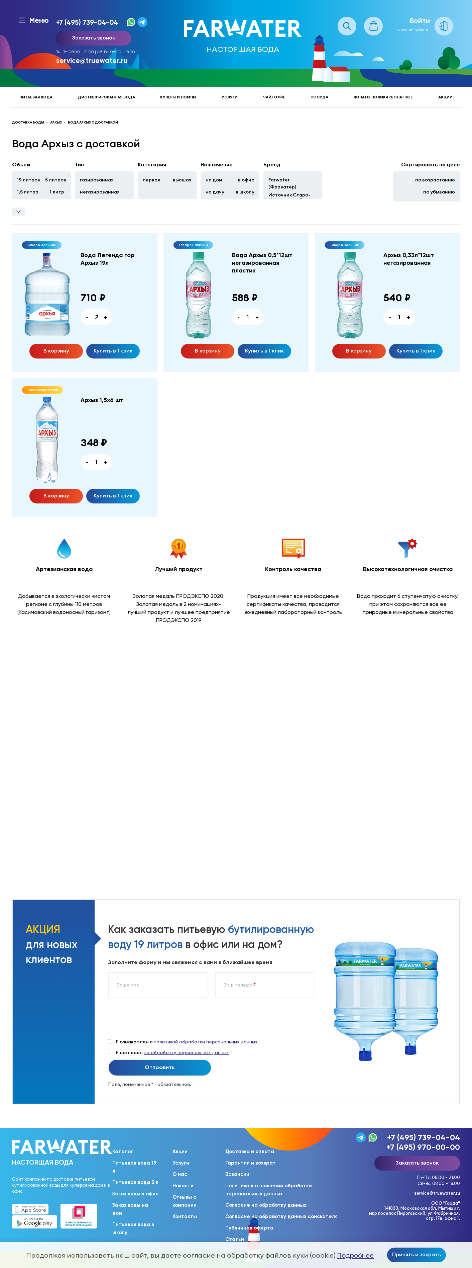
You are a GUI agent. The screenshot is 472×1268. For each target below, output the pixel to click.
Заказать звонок (93, 37)
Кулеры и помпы (178, 97)
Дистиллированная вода (106, 97)
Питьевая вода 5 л (135, 1182)
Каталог (122, 1151)
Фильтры (18, 212)
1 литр (57, 192)
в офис (246, 180)
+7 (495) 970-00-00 (423, 1147)
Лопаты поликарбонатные (383, 97)
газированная (97, 180)
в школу (245, 192)
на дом (214, 180)
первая (151, 180)
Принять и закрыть (416, 1254)
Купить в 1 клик (113, 350)
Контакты (184, 1216)
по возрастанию (435, 180)
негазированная (100, 192)
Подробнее (355, 1255)
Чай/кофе (274, 97)
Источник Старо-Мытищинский (289, 197)
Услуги (230, 97)
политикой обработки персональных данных (205, 1041)
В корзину (56, 350)
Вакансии (237, 1174)
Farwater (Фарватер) (282, 183)
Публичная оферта (249, 1228)
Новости (183, 1186)
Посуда (319, 97)
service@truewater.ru (92, 60)
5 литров (55, 180)
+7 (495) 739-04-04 (87, 22)
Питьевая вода (35, 97)
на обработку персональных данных (186, 1052)
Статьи (234, 1239)
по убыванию (439, 192)
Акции (445, 97)
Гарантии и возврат (250, 1163)
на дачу (215, 192)
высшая (182, 180)
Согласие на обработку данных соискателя (281, 1216)
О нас (179, 1174)
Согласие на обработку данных (266, 1205)
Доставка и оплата (249, 1151)
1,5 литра (27, 192)
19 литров (28, 180)
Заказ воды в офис (135, 1194)
